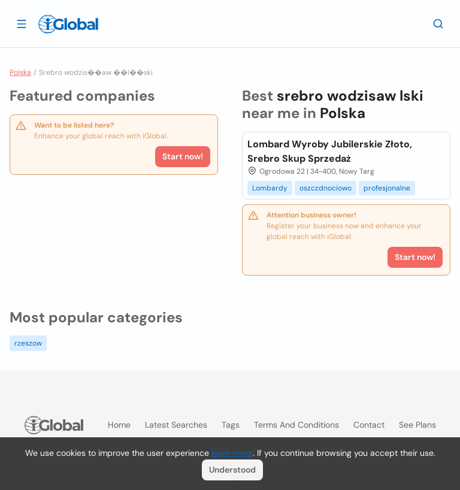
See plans (417, 424)
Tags (231, 424)
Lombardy (270, 188)
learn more (232, 452)
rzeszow (28, 343)
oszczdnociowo (325, 188)
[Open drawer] (22, 23)
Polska (20, 72)
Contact (369, 424)
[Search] (438, 23)
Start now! (182, 156)
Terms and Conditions (296, 424)
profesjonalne (387, 188)
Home (119, 424)
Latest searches (176, 424)
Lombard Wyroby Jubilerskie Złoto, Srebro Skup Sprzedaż (329, 151)
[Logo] (68, 24)
